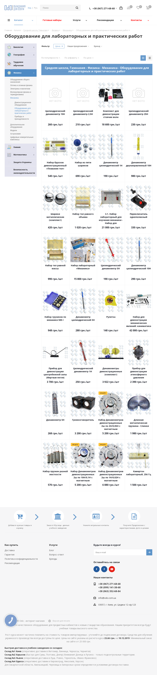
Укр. (30, 7)
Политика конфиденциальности (21, 558)
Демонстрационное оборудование (23, 103)
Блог (51, 550)
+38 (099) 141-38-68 (109, 587)
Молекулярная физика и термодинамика (20, 93)
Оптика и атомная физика (21, 85)
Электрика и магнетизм (20, 89)
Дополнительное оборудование (17, 126)
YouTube (112, 569)
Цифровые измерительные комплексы (21, 138)
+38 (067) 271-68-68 (104, 8)
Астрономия (15, 134)
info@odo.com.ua (107, 597)
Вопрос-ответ (56, 554)
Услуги (53, 544)
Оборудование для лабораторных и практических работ (23, 110)
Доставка (10, 550)
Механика (14, 98)
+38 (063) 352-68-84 (109, 591)
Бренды (53, 558)
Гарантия (9, 554)
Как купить (11, 544)
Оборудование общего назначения (20, 81)
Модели (13, 130)
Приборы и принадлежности (22, 117)
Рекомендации (12, 563)
